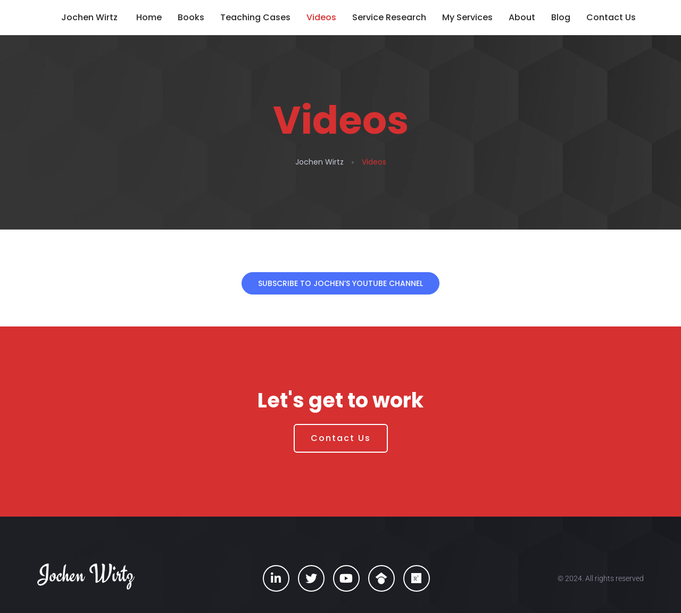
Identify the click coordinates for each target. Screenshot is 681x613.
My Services (467, 17)
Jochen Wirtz (89, 17)
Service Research (389, 17)
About (522, 17)
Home (149, 17)
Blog (560, 17)
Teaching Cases (255, 17)
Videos (321, 17)
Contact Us (611, 17)
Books (191, 17)
